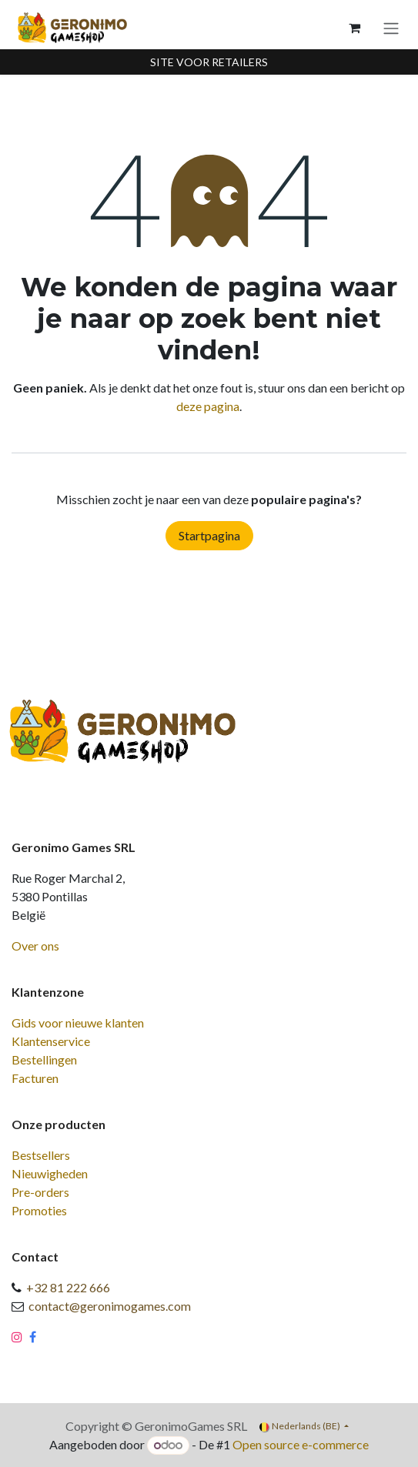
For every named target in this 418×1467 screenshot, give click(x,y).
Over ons (35, 945)
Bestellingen (44, 1059)
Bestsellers (41, 1155)
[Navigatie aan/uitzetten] (391, 28)
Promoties (39, 1210)
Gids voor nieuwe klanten (78, 1022)
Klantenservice (51, 1041)
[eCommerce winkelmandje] (354, 27)
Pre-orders (40, 1192)
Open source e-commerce (300, 1444)
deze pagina (207, 406)
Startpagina (209, 535)
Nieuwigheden (50, 1173)
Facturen (35, 1078)
